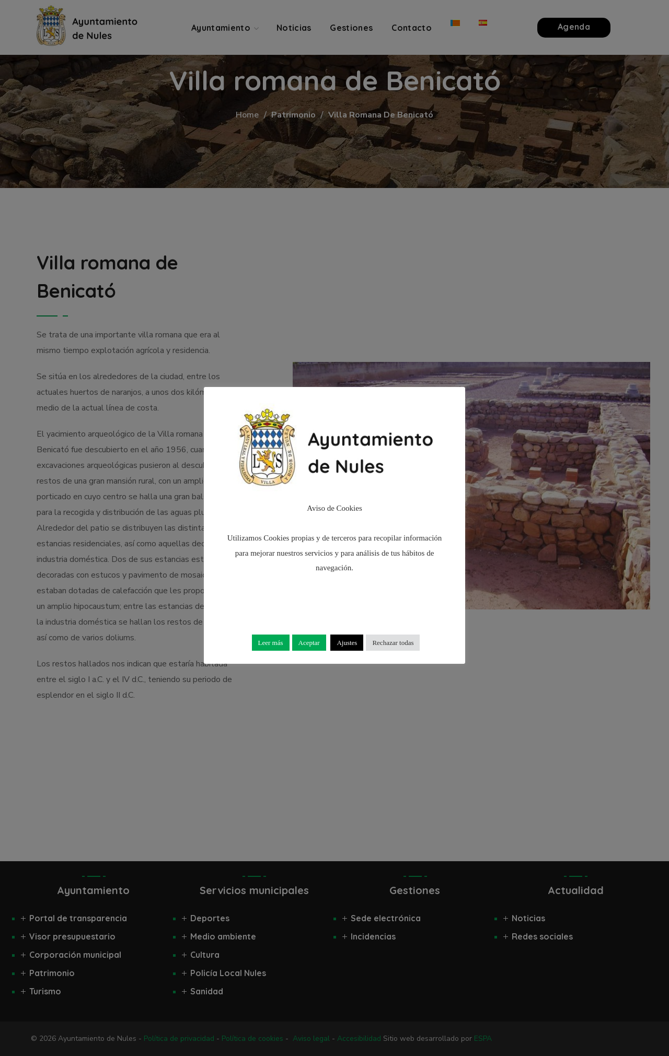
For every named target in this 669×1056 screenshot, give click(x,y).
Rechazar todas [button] (392, 643)
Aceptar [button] (309, 643)
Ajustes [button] (347, 643)
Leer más (270, 643)
